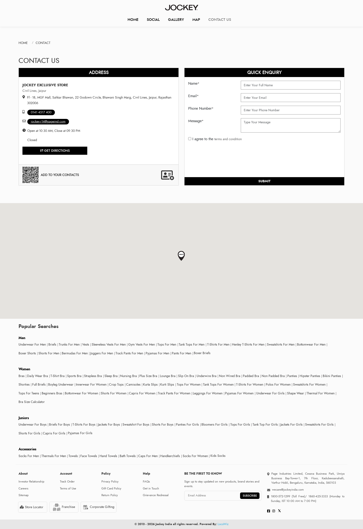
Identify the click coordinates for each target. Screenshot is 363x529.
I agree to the (215, 139)
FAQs (146, 482)
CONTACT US (219, 19)
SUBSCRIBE (250, 496)
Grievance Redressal (156, 495)
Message (195, 121)
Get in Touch (151, 488)
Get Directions (55, 150)
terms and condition (228, 139)
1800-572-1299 (280, 496)
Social (153, 19)
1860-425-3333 (318, 496)
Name (193, 83)
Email (193, 96)
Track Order (67, 482)
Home (133, 19)
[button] (181, 256)
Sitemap (23, 495)
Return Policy (109, 495)
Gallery (176, 19)
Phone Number (200, 108)
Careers (23, 488)
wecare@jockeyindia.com (288, 490)
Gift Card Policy (111, 488)
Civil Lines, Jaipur (34, 91)
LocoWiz (223, 524)
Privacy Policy (110, 482)
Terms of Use (68, 488)
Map (196, 19)
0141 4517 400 (41, 112)
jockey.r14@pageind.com (48, 121)
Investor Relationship (31, 482)
